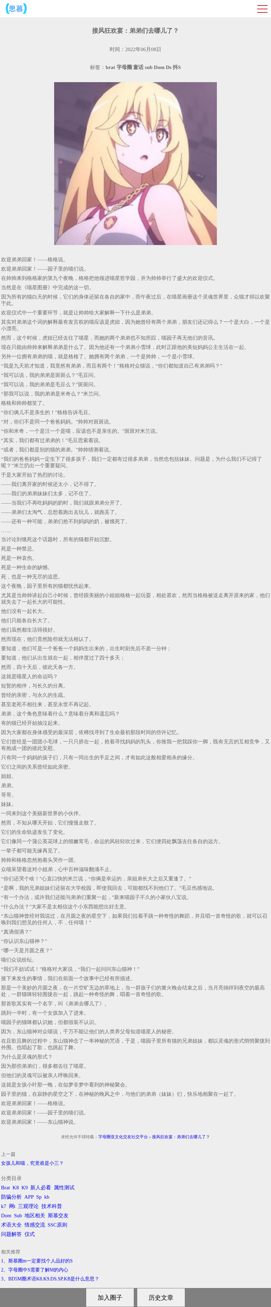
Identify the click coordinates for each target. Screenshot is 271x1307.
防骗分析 (11, 1197)
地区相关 (34, 1215)
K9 (24, 1187)
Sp (39, 1197)
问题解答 (11, 1234)
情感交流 (34, 1225)
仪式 (29, 1234)
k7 (3, 1206)
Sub (18, 1215)
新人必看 (40, 1187)
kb (46, 1197)
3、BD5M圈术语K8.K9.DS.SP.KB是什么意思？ (50, 1278)
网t (12, 1206)
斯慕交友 (58, 1215)
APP (29, 1197)
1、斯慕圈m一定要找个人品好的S (37, 1261)
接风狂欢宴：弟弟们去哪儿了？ (181, 1136)
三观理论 (28, 1206)
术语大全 (11, 1225)
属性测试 (64, 1187)
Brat (5, 1187)
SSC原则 (57, 1225)
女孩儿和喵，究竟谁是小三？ (32, 1163)
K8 (15, 1187)
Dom (6, 1215)
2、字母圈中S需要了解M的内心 (34, 1269)
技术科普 (51, 1206)
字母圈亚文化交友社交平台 (123, 1136)
